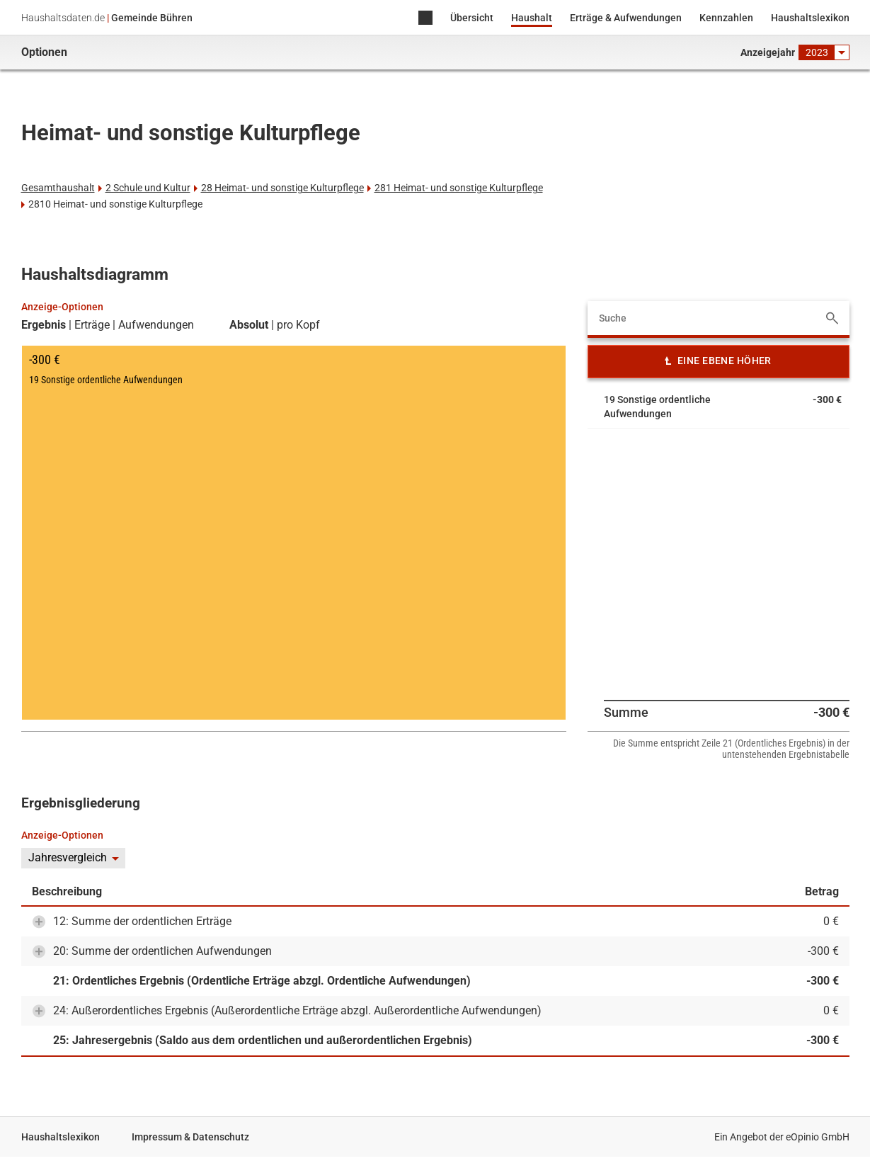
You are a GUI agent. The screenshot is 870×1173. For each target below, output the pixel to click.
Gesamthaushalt (58, 187)
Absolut (248, 325)
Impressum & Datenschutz (190, 1137)
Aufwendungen (156, 325)
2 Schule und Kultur (147, 187)
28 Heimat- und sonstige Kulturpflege (282, 187)
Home (425, 19)
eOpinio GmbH (817, 1137)
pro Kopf (298, 325)
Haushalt (531, 17)
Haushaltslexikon (810, 17)
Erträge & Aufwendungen (626, 17)
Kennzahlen (726, 17)
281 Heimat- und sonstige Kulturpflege (458, 187)
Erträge (92, 325)
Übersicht (471, 17)
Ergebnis (43, 325)
